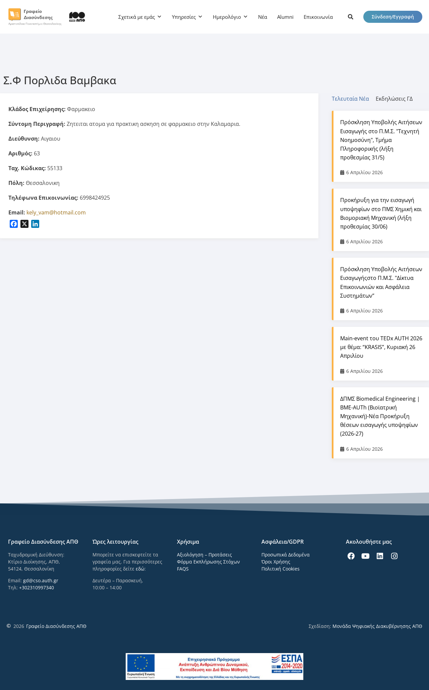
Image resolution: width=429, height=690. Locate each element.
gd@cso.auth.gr (40, 580)
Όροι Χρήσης (275, 561)
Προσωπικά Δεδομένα (285, 554)
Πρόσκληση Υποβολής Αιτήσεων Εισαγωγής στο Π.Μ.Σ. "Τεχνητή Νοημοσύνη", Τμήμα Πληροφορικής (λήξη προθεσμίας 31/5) (381, 139)
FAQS (183, 568)
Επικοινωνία (318, 16)
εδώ (140, 568)
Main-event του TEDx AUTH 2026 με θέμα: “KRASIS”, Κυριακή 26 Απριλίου (381, 347)
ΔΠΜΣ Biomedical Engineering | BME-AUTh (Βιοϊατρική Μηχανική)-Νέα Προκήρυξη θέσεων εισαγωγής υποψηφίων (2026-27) (380, 416)
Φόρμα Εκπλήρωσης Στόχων (208, 561)
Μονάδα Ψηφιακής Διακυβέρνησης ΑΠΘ (377, 626)
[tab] (354, 98)
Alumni (285, 16)
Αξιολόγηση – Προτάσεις (204, 554)
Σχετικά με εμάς (136, 16)
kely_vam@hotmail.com (56, 212)
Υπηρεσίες (184, 16)
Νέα (262, 16)
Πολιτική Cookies (280, 568)
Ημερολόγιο (227, 16)
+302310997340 (36, 587)
